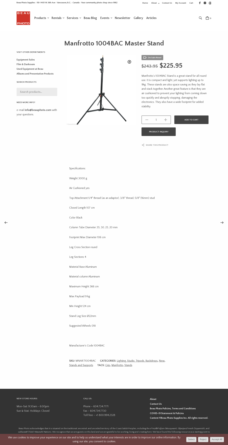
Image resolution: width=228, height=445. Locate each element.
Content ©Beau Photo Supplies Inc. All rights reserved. (179, 418)
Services (72, 18)
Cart (191, 3)
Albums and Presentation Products (35, 74)
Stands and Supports (81, 365)
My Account (180, 3)
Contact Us (167, 3)
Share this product (157, 145)
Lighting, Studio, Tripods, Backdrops (137, 361)
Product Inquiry (158, 132)
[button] (129, 62)
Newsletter (122, 18)
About (154, 3)
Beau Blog (90, 18)
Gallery (138, 18)
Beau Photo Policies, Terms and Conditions (173, 409)
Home (145, 3)
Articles (151, 18)
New (162, 361)
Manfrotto (117, 365)
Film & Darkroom (26, 64)
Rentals (56, 18)
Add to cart (191, 120)
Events (104, 18)
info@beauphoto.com (38, 110)
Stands (128, 365)
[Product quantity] (156, 120)
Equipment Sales (26, 60)
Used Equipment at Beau (30, 69)
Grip (107, 365)
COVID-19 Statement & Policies (167, 413)
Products (40, 18)
